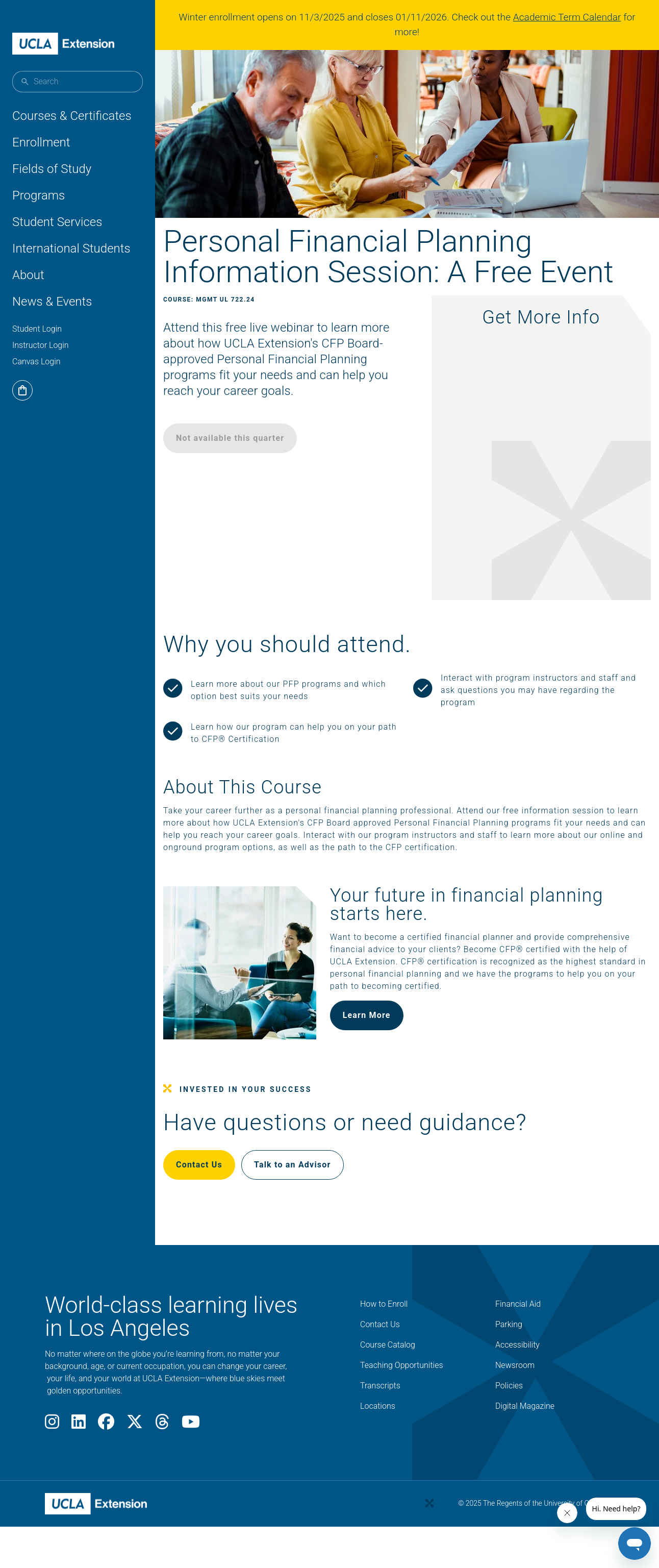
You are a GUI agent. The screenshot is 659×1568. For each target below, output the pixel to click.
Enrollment (41, 142)
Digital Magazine (524, 1438)
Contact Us (223, 1197)
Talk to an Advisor (317, 1197)
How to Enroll (384, 1336)
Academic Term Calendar (571, 17)
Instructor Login (40, 345)
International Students (71, 248)
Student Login (37, 329)
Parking (508, 1356)
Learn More (377, 1059)
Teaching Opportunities (401, 1397)
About (28, 275)
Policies (509, 1418)
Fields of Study (51, 169)
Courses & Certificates (72, 116)
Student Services (57, 222)
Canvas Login (36, 361)
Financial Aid (518, 1336)
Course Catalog (387, 1377)
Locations (377, 1438)
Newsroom (515, 1397)
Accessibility (517, 1377)
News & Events (52, 301)
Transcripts (380, 1418)
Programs (38, 195)
